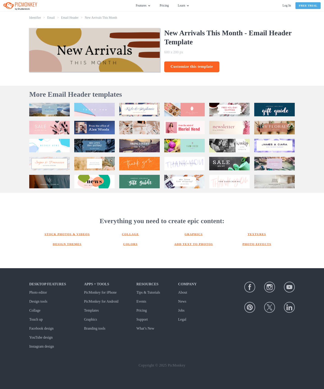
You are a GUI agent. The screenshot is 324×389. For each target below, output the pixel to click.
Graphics (193, 234)
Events (141, 301)
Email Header (69, 17)
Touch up (36, 319)
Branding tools (94, 328)
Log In (286, 5)
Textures (257, 234)
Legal (182, 319)
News (182, 301)
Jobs (181, 310)
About (182, 292)
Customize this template (192, 66)
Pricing (164, 5)
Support (142, 319)
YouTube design (41, 337)
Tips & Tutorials (148, 292)
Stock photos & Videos (67, 234)
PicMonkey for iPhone (100, 292)
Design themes (67, 244)
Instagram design (41, 346)
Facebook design (41, 328)
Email (51, 17)
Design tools (38, 301)
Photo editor (38, 292)
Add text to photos (193, 244)
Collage (130, 234)
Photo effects (257, 244)
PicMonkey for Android (101, 301)
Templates (91, 310)
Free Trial (308, 5)
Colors (130, 244)
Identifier (35, 17)
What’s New (145, 328)
